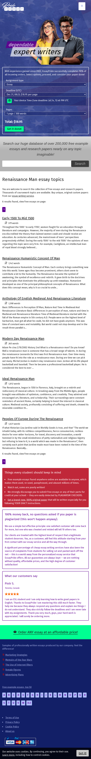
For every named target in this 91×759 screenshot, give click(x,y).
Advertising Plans (14, 674)
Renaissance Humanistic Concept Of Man (31, 258)
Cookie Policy (12, 726)
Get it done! (14, 128)
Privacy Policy (12, 722)
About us (9, 731)
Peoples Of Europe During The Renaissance (32, 419)
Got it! (82, 753)
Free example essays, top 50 (17, 687)
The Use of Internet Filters (19, 664)
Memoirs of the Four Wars (18, 660)
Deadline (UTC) (13, 90)
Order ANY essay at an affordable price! (48, 632)
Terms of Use (12, 717)
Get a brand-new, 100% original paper (27, 500)
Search (80, 164)
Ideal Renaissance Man (18, 379)
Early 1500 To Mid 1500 (18, 218)
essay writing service (23, 196)
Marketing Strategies (16, 655)
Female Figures (13, 669)
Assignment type (14, 80)
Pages (9, 109)
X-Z (29, 703)
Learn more (8, 755)
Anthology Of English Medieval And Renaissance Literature (44, 298)
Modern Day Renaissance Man (23, 338)
